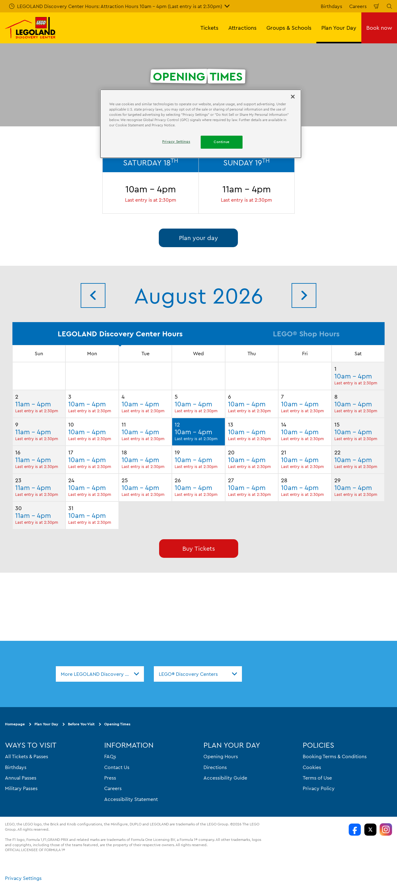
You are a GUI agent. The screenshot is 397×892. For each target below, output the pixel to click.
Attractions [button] (242, 27)
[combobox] (100, 674)
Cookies (312, 767)
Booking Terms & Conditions (335, 756)
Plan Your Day (46, 724)
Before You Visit (81, 724)
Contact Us (116, 767)
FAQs (110, 756)
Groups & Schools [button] (288, 27)
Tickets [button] (209, 27)
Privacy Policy (319, 788)
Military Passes (21, 788)
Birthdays (331, 6)
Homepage (15, 724)
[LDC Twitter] (370, 829)
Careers (358, 6)
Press (110, 778)
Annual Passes (20, 778)
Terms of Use (317, 778)
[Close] (293, 96)
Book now (379, 27)
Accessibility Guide (225, 778)
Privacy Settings (23, 878)
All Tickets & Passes (26, 756)
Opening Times (117, 724)
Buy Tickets (198, 548)
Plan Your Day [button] (338, 27)
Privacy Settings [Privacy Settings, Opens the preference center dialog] (176, 141)
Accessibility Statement (131, 799)
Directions (215, 767)
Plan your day (198, 238)
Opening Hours (220, 756)
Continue (222, 142)
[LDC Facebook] (355, 829)
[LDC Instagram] (386, 829)
